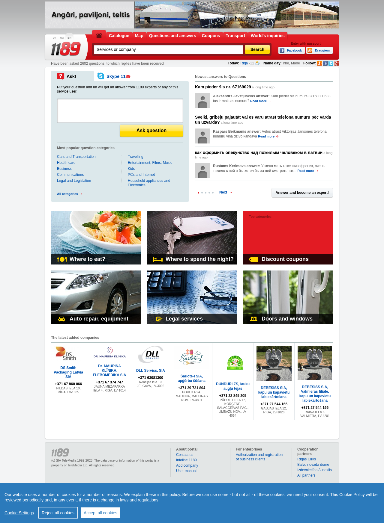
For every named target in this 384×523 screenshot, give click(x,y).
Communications (70, 175)
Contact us (184, 455)
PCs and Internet (141, 175)
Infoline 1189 (186, 460)
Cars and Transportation (76, 157)
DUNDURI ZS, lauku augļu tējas (233, 386)
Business (64, 169)
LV (54, 37)
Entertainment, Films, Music (150, 163)
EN (69, 37)
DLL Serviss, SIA (150, 370)
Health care (66, 163)
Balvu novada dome (313, 464)
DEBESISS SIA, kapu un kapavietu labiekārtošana (274, 392)
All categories (67, 194)
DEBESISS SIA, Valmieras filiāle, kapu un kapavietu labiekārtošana (315, 394)
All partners (306, 475)
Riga (244, 63)
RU (62, 37)
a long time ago (234, 86)
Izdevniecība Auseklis (314, 470)
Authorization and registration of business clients (259, 457)
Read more (258, 101)
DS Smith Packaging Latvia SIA (68, 372)
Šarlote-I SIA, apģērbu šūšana (192, 378)
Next (223, 192)
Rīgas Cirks (306, 459)
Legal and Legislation (74, 181)
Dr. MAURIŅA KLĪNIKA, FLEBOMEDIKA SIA (109, 370)
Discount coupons (279, 259)
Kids (131, 169)
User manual (186, 471)
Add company (187, 465)
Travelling (135, 157)
